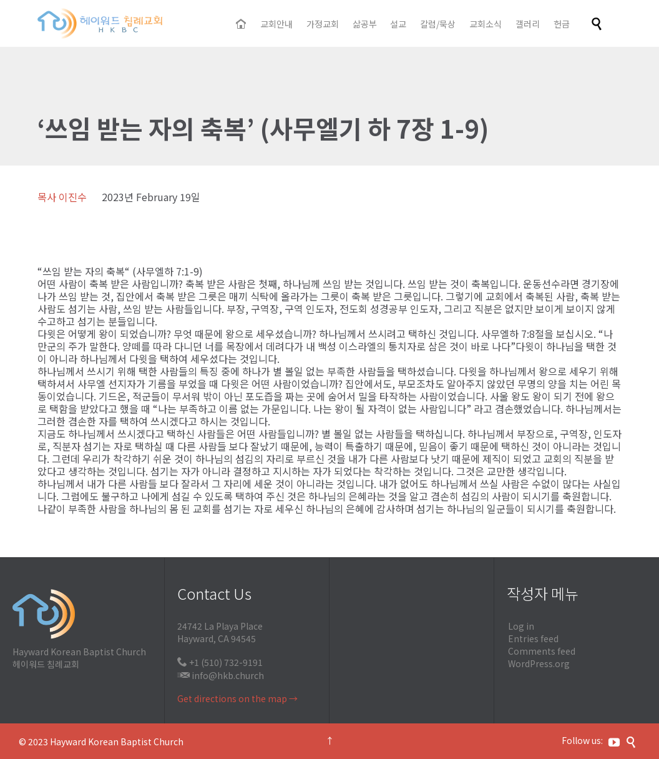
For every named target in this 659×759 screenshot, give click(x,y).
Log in (521, 626)
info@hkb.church (228, 675)
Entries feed (533, 638)
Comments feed (541, 651)
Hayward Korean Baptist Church (116, 741)
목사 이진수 (62, 196)
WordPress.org (539, 663)
